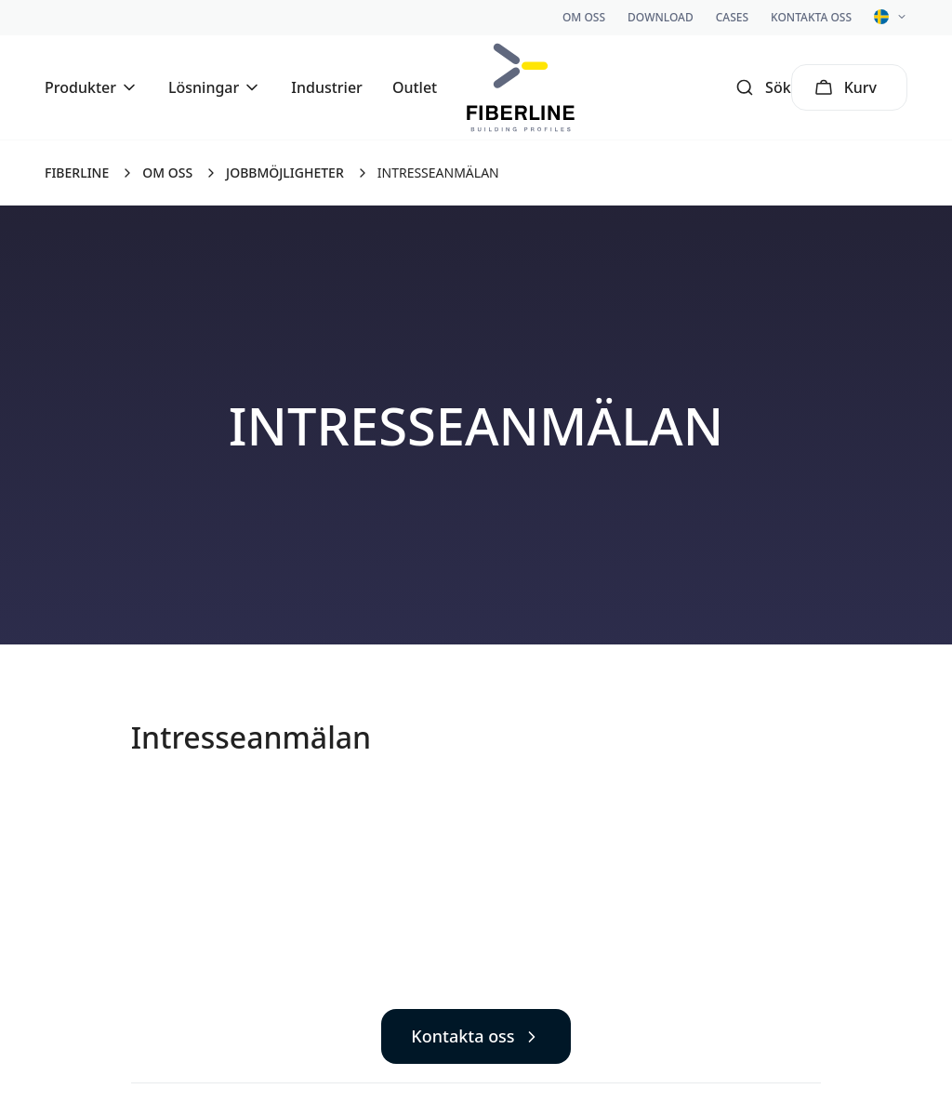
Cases (732, 17)
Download (661, 17)
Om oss (583, 17)
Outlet (414, 87)
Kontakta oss (811, 17)
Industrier (327, 87)
